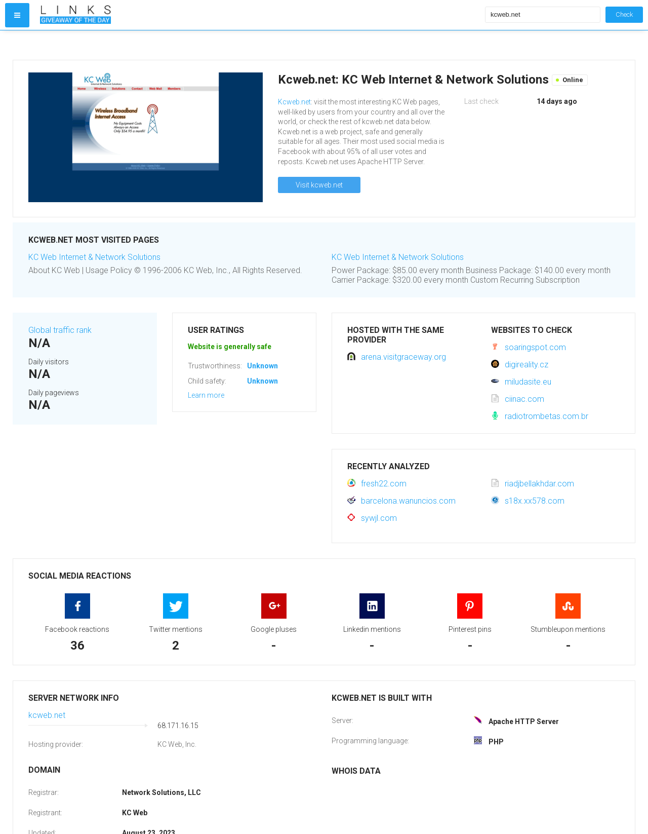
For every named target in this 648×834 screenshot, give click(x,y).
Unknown (262, 366)
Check (624, 14)
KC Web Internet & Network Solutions (94, 257)
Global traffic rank (60, 330)
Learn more (206, 395)
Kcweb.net (294, 102)
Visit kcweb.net (319, 185)
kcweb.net (46, 715)
